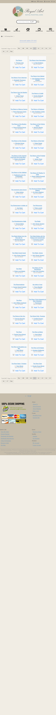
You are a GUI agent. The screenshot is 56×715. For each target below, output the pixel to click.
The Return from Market (37, 101)
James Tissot (19, 136)
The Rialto (37, 360)
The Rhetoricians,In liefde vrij (19, 333)
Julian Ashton (20, 305)
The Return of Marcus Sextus (18, 161)
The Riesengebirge (18, 476)
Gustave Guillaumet (38, 595)
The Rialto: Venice (37, 415)
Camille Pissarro (38, 540)
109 (27, 48)
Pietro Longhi (38, 336)
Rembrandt (38, 509)
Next (11, 51)
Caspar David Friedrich (19, 479)
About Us (35, 664)
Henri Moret (38, 568)
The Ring (19, 507)
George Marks (20, 362)
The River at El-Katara (37, 593)
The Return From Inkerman (19, 103)
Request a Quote (37, 691)
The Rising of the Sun (19, 537)
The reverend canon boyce (19, 303)
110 (31, 48)
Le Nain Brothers (38, 73)
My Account (36, 703)
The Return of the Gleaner (18, 219)
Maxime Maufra (38, 191)
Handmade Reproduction (7, 698)
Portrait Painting (5, 694)
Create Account (37, 705)
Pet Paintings (36, 698)
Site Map (3, 705)
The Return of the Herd (37, 219)
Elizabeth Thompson (20, 105)
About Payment (37, 666)
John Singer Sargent (38, 362)
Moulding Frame (37, 675)
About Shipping (37, 668)
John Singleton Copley (38, 164)
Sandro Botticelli (38, 136)
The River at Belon (37, 565)
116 (3, 51)
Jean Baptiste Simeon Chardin (38, 104)
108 (23, 48)
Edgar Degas (38, 222)
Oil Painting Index (9, 36)
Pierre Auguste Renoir (19, 191)
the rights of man (37, 476)
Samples (35, 696)
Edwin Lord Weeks (19, 247)
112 (38, 48)
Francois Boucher (20, 540)
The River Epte (37, 623)
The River (19, 565)
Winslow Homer (19, 222)
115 (50, 48)
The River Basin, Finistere (18, 623)
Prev (19, 48)
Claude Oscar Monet (20, 568)
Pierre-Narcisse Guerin (19, 164)
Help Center (36, 670)
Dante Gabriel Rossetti (38, 275)
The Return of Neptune (37, 161)
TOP (28, 656)
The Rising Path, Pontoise (37, 537)
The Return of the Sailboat (18, 271)
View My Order (5, 691)
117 (7, 51)
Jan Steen (20, 336)
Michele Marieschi (20, 387)
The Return (19, 71)
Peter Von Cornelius (38, 448)
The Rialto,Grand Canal (19, 415)
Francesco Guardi (38, 387)
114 (46, 48)
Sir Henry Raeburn (38, 305)
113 (42, 48)
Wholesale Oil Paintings (7, 696)
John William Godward (19, 509)
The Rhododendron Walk (19, 360)
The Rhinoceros (37, 333)
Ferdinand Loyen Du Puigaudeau (20, 274)
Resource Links (5, 703)
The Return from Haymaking (37, 71)
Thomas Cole (20, 73)
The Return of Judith (37, 133)
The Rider (19, 446)
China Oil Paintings (6, 700)
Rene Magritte (38, 479)
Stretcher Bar (36, 677)
